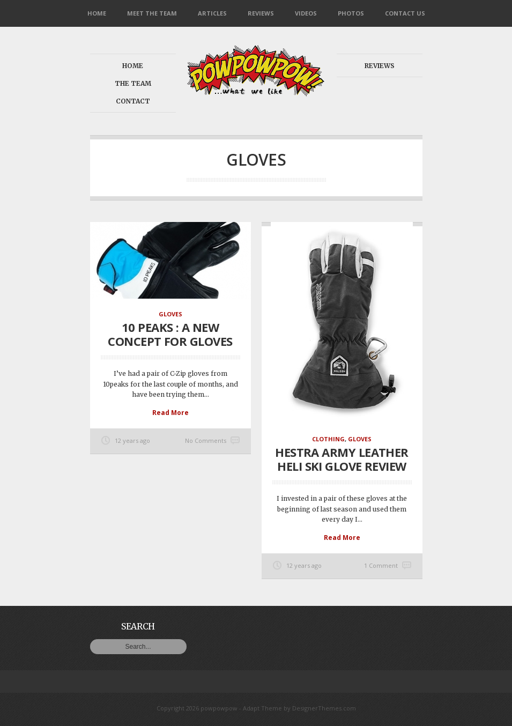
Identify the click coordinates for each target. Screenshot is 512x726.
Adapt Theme (262, 708)
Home (96, 13)
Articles (212, 13)
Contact (133, 101)
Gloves (170, 314)
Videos (306, 13)
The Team (133, 83)
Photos (351, 13)
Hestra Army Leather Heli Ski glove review (342, 459)
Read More (170, 412)
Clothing (328, 439)
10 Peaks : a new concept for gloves (170, 334)
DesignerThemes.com (324, 708)
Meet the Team (152, 13)
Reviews (261, 13)
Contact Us (405, 13)
